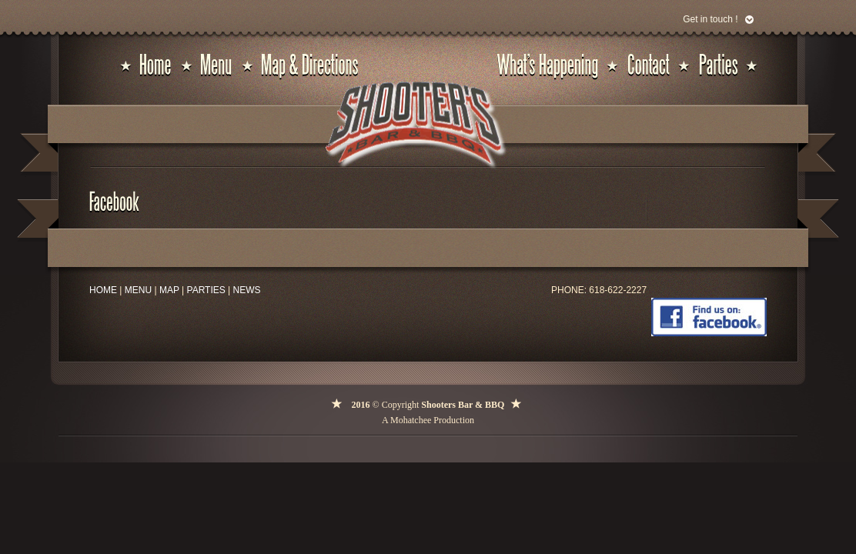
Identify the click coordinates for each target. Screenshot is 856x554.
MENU (138, 290)
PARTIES (206, 290)
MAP (169, 290)
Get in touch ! (710, 19)
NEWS (247, 290)
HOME (103, 290)
